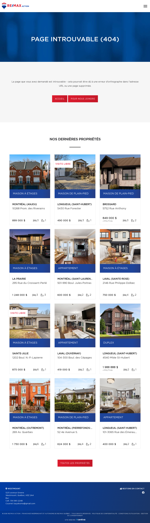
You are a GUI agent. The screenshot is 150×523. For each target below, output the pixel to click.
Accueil (60, 99)
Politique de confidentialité (104, 513)
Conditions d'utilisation (129, 513)
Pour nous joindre (83, 99)
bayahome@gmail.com (24, 504)
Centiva (80, 519)
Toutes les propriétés (75, 463)
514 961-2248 (16, 501)
